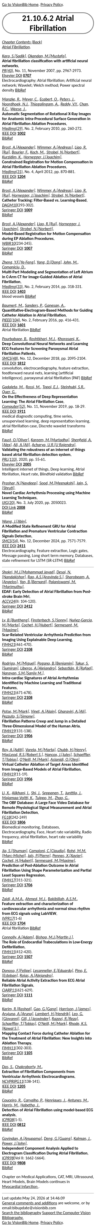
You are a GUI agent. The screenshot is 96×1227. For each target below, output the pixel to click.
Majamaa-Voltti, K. (17, 797)
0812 (21, 1124)
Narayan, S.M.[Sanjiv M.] (23, 673)
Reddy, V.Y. (69, 104)
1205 (21, 1086)
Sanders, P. (33, 305)
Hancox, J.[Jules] (58, 754)
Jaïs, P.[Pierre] (39, 855)
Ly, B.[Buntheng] (15, 620)
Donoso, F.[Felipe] (16, 970)
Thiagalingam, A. (44, 104)
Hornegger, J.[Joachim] (42, 157)
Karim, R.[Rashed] (16, 1008)
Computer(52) (13, 406)
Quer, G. (9, 391)
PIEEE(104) (11, 320)
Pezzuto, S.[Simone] (18, 716)
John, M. (70, 262)
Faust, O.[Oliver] (15, 439)
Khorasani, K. (68, 338)
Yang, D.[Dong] (49, 262)
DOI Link (9, 507)
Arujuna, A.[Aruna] (17, 1013)
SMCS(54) (10, 540)
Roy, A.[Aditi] (13, 749)
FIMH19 (8, 730)
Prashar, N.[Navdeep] (19, 483)
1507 (28, 956)
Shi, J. (35, 792)
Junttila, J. (73, 792)
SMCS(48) (10, 358)
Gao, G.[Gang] (45, 1008)
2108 (28, 649)
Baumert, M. (12, 305)
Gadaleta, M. (13, 386)
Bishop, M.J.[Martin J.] (54, 937)
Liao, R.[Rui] (47, 223)
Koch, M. (37, 152)
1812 (21, 363)
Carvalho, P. (33, 1100)
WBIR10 (8, 243)
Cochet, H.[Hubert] (37, 624)
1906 (28, 735)
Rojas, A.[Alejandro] (36, 975)
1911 (21, 411)
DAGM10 (9, 205)
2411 (21, 545)
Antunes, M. (78, 1100)
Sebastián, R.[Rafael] (75, 668)
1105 (28, 1052)
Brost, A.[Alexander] (18, 147)
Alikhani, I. (20, 792)
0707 (27, 75)
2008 (21, 507)
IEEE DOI (9, 133)
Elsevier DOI (12, 75)
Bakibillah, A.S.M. (62, 898)
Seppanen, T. (52, 792)
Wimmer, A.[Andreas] (55, 147)
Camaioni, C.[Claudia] (47, 850)
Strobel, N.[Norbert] (62, 152)
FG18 (6, 817)
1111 (28, 995)
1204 (21, 176)
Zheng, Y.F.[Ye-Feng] (18, 262)
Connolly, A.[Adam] (18, 937)
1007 (28, 248)
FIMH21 (8, 644)
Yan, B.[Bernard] (33, 581)
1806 (21, 822)
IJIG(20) (8, 502)
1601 (21, 324)
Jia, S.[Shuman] (14, 850)
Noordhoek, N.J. (15, 104)
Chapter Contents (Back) (22, 42)
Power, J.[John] (14, 1143)
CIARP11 (9, 990)
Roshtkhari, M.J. (42, 338)
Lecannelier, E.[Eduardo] (53, 970)
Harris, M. (10, 1105)
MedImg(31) (12, 171)
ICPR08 (8, 1119)
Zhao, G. (62, 797)
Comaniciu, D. (13, 267)
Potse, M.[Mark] (15, 711)
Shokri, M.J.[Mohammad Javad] (28, 572)
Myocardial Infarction (20, 1186)
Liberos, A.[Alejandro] (38, 668)
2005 (27, 464)
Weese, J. (18, 108)
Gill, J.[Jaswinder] (35, 1018)
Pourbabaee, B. (14, 338)
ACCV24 (8, 601)
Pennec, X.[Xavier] (67, 855)
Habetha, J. (29, 1105)
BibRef (20, 90)
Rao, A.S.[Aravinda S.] (45, 576)
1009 (28, 209)
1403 (21, 291)
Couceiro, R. (12, 1100)
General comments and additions (29, 1203)
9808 (21, 1162)
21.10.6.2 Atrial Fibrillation (48, 23)
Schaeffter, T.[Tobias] (19, 1023)
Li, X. (6, 792)
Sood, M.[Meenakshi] (57, 483)
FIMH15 (8, 951)
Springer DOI (12, 209)
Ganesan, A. (55, 305)
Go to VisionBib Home (20, 4)
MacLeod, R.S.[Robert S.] (22, 754)
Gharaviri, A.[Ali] (72, 711)
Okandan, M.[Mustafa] (47, 55)
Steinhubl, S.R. (72, 386)
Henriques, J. (55, 1100)
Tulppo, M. (44, 797)
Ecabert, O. (49, 99)
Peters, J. (67, 99)
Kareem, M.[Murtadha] (50, 439)
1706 (28, 884)
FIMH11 (8, 1047)
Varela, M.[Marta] (40, 749)
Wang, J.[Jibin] (14, 521)
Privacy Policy (51, 4)
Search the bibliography (21, 1212)
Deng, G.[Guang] (58, 1138)
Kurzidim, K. (12, 157)
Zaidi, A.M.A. (12, 898)
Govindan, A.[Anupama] (22, 1138)
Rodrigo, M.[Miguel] (18, 663)
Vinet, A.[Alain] (43, 711)
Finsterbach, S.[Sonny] (49, 620)
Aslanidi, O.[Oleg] (64, 759)
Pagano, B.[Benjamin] (55, 663)
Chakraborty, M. (28, 1066)
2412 (28, 606)
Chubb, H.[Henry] (71, 749)
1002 (21, 133)
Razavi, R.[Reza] (65, 1018)
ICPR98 (8, 1158)
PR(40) (7, 70)
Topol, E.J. (50, 386)
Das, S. (7, 1066)
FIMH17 (8, 880)
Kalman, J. (82, 1138)
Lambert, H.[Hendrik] (52, 1013)
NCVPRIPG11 (12, 1081)
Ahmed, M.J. (35, 898)
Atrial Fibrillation (16, 46)
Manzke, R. (11, 99)
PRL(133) (9, 459)
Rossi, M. (33, 386)
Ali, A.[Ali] (22, 444)
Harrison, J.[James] (74, 1008)
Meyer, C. (30, 99)
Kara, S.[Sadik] (14, 55)
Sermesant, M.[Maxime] (55, 860)
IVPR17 (8, 918)
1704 (21, 923)
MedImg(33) (12, 286)
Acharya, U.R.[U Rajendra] (53, 444)
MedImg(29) (12, 128)
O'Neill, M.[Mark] (34, 759)
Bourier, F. (20, 152)
